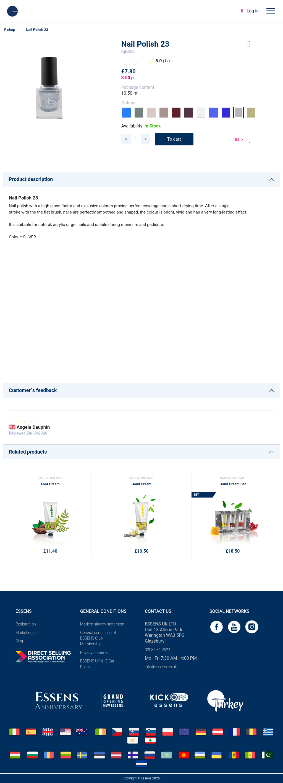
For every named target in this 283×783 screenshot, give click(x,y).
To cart (174, 139)
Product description (31, 179)
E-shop (9, 30)
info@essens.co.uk (161, 667)
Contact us (158, 611)
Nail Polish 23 (37, 30)
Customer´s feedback (33, 390)
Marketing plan (28, 632)
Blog (19, 641)
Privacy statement (95, 652)
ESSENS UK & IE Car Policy (97, 664)
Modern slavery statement (102, 624)
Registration (25, 624)
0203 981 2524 (157, 650)
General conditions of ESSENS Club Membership (98, 638)
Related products (28, 452)
